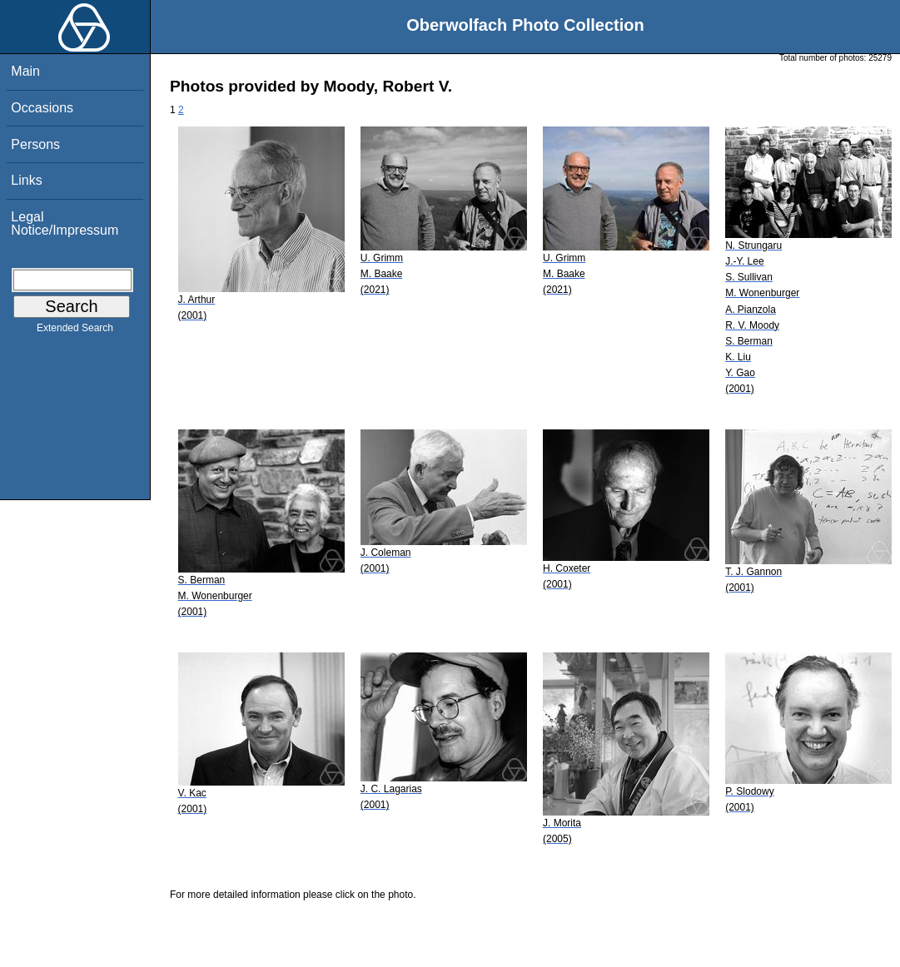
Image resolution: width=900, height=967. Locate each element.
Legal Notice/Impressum (64, 223)
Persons (35, 144)
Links (26, 180)
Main (25, 71)
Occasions (42, 108)
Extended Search (75, 331)
